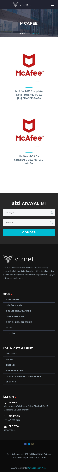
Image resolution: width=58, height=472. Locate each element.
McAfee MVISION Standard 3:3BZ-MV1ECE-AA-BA (29, 160)
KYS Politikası (31, 454)
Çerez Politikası (18, 458)
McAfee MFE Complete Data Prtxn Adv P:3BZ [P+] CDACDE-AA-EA (29, 95)
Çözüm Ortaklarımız (18, 311)
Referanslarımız (16, 316)
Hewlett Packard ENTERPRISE (24, 376)
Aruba (9, 359)
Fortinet (11, 354)
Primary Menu (52, 5)
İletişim (10, 333)
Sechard (11, 382)
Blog (9, 328)
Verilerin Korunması (15, 454)
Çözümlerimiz (14, 305)
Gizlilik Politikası (33, 458)
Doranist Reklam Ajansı (37, 468)
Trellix (10, 365)
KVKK (44, 458)
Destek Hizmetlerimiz (19, 322)
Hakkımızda (13, 300)
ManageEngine (14, 370)
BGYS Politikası (44, 454)
